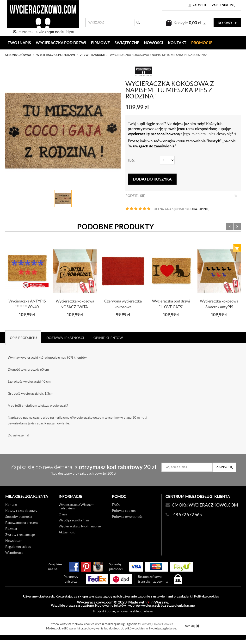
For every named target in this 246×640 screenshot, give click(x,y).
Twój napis (19, 43)
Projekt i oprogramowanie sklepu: (123, 611)
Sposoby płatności (18, 517)
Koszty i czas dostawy (21, 511)
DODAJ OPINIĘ (198, 209)
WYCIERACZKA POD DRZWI (61, 43)
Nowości (153, 43)
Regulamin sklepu (18, 547)
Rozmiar (11, 529)
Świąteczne (127, 43)
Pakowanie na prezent (21, 523)
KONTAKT (177, 43)
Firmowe (100, 43)
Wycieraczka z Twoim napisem (81, 526)
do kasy (227, 23)
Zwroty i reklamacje (20, 535)
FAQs (116, 505)
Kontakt (11, 505)
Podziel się (181, 195)
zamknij (192, 625)
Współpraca (14, 553)
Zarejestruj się (223, 5)
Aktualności (67, 532)
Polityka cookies (124, 511)
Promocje (201, 43)
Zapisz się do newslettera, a (83, 469)
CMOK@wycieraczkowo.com (205, 504)
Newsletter (13, 541)
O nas (63, 514)
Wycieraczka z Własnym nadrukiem (76, 506)
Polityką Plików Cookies (156, 624)
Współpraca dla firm (74, 520)
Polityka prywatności (127, 517)
